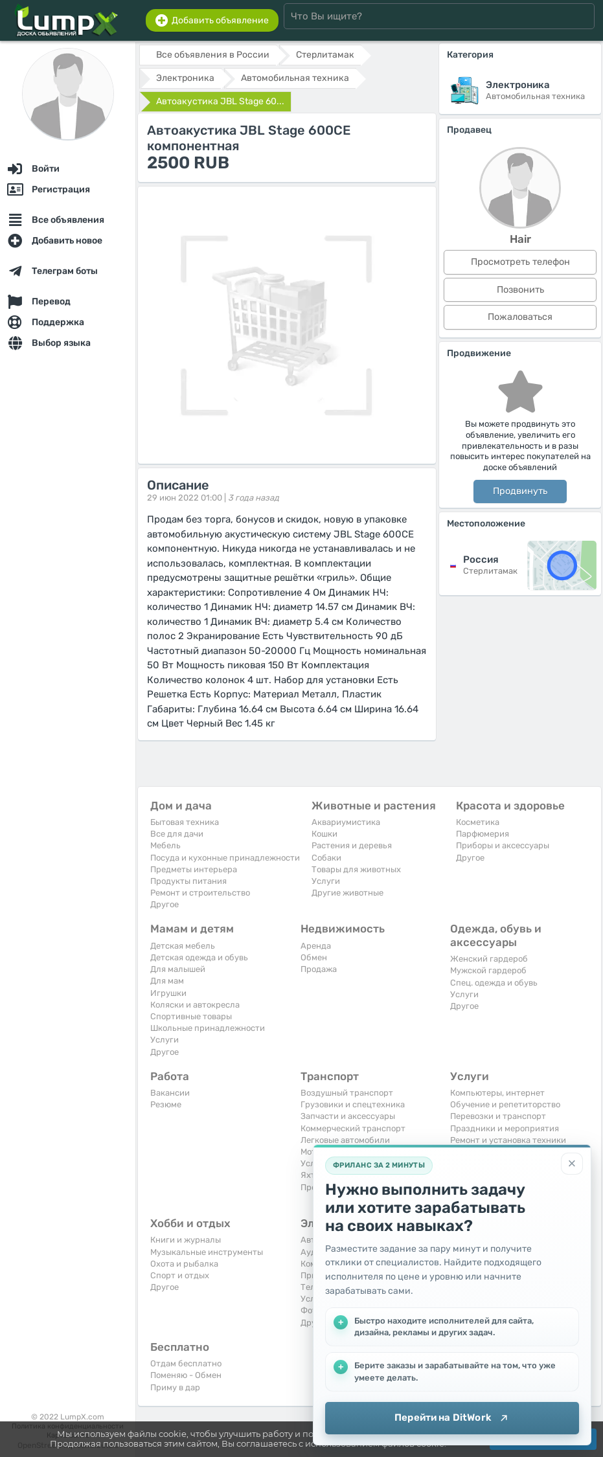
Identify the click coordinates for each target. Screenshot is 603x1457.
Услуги (326, 881)
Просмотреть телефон (520, 261)
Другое (164, 904)
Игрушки (168, 993)
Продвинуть (520, 491)
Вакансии (170, 1093)
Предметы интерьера (193, 869)
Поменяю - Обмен (186, 1375)
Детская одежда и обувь (199, 957)
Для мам (167, 981)
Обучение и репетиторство (505, 1104)
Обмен (314, 957)
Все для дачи (176, 834)
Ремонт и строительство (200, 893)
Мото (311, 1152)
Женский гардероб (489, 959)
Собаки (326, 858)
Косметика (477, 822)
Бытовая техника (184, 822)
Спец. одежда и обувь (494, 983)
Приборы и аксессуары (502, 845)
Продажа (319, 969)
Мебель (165, 845)
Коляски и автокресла (195, 1005)
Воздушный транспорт (347, 1093)
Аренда (316, 946)
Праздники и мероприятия (504, 1128)
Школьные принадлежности (207, 1028)
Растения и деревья (352, 845)
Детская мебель (182, 946)
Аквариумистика (346, 822)
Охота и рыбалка (184, 1264)
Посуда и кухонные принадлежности (225, 858)
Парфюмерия (482, 834)
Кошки (324, 834)
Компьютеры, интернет (497, 1093)
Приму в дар (175, 1387)
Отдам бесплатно (186, 1363)
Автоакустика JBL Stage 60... (220, 101)
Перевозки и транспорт (498, 1116)
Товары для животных (356, 869)
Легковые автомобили (345, 1140)
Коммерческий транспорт (353, 1128)
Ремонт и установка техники (508, 1140)
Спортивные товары (191, 1016)
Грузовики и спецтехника (353, 1104)
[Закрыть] (572, 1164)
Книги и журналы (185, 1240)
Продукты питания (188, 881)
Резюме (165, 1104)
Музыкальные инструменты (206, 1252)
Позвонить (520, 289)
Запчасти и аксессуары (348, 1116)
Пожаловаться (520, 316)
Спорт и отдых (179, 1275)
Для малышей (177, 969)
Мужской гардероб (488, 970)
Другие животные (347, 893)
